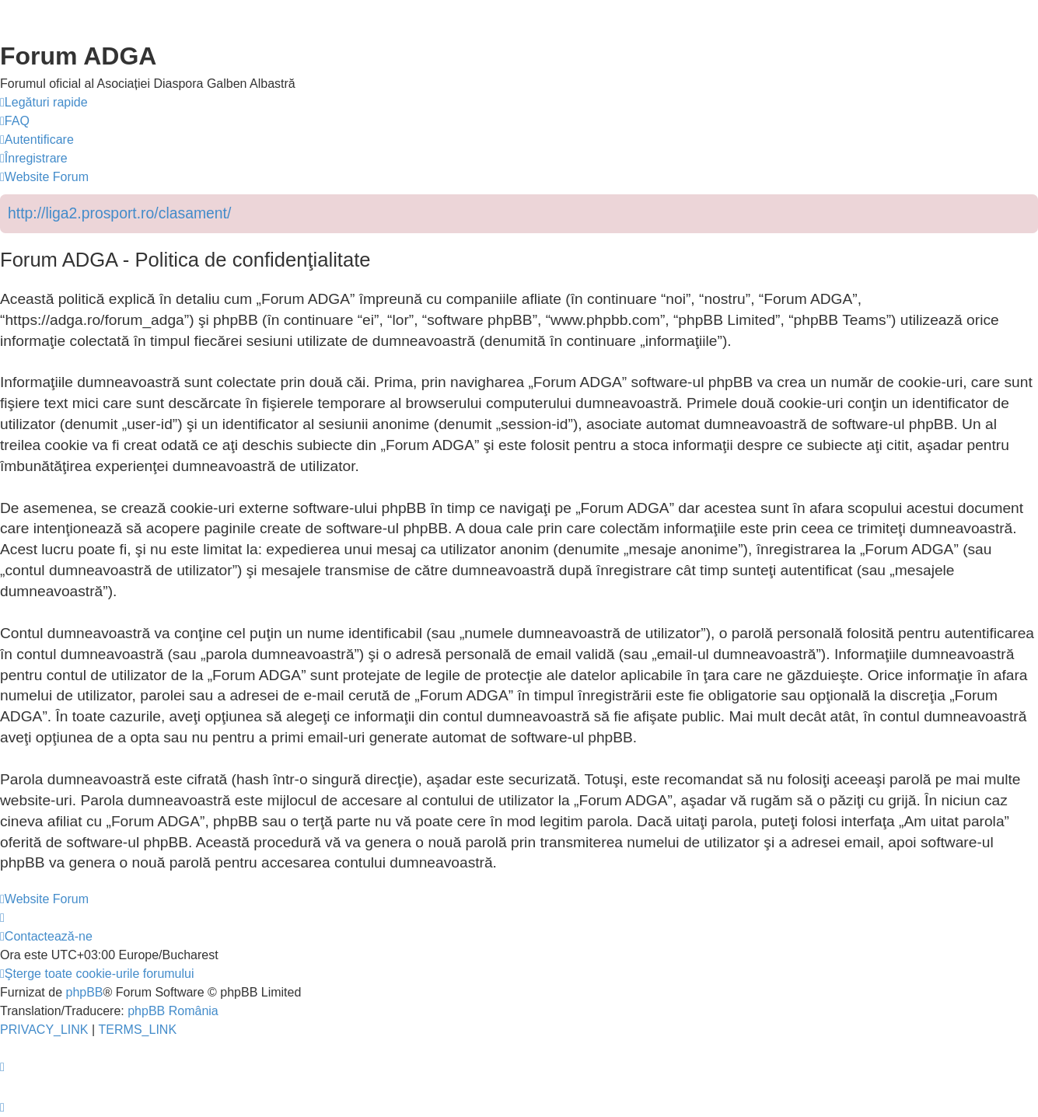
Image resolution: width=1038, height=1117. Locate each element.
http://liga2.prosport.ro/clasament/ (119, 213)
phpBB (84, 992)
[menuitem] (15, 121)
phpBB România (173, 1011)
